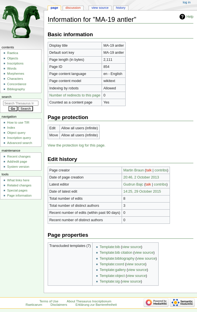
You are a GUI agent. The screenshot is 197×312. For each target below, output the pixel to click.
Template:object (112, 276)
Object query (16, 132)
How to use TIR (18, 122)
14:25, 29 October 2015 (142, 191)
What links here (18, 180)
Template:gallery (113, 270)
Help (190, 17)
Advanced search (19, 143)
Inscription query (19, 137)
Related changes (19, 185)
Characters (15, 78)
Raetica (12, 53)
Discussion (72, 7)
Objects (12, 58)
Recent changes (18, 156)
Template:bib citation (116, 253)
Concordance (16, 84)
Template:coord (112, 264)
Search (7, 96)
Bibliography (16, 89)
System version (18, 166)
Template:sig (110, 281)
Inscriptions (15, 63)
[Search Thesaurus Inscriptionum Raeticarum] (20, 103)
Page (54, 7)
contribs (160, 170)
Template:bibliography (117, 259)
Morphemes (15, 73)
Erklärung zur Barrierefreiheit (96, 304)
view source (131, 247)
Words (11, 68)
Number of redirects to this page (74, 95)
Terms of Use (49, 301)
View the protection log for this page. (77, 145)
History (121, 7)
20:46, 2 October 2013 (141, 177)
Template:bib (110, 247)
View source (99, 7)
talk (149, 170)
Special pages (17, 190)
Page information (19, 195)
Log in (187, 2)
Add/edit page (17, 161)
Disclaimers (59, 304)
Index (11, 127)
